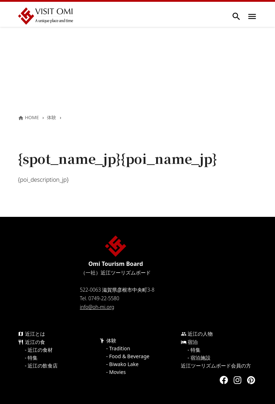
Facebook (223, 380)
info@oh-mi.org (97, 306)
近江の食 (31, 342)
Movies (117, 372)
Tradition (119, 348)
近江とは (31, 333)
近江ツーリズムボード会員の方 (216, 365)
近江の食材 (40, 350)
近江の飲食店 (43, 365)
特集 (33, 358)
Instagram (237, 380)
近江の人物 (197, 333)
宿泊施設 (200, 358)
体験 (51, 117)
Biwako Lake (124, 364)
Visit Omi (45, 16)
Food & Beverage (129, 356)
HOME (28, 117)
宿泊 (189, 342)
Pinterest (251, 380)
